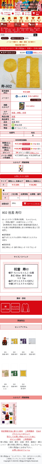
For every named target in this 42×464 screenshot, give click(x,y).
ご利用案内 (29, 431)
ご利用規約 (27, 439)
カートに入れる (32, 203)
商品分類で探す (20, 45)
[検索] (17, 35)
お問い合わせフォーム (21, 450)
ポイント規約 (15, 439)
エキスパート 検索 (5, 13)
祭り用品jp (20, 48)
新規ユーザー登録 (17, 38)
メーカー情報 (35, 100)
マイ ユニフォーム (16, 14)
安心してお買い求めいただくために (21, 437)
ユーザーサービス (26, 13)
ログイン (5, 38)
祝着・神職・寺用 (19, 113)
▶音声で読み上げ (8, 52)
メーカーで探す (11, 42)
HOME (3, 19)
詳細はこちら (37, 52)
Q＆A (38, 431)
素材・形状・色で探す (26, 42)
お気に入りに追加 (21, 176)
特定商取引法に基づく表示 (12, 431)
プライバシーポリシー (21, 434)
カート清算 (36, 13)
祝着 (29, 48)
